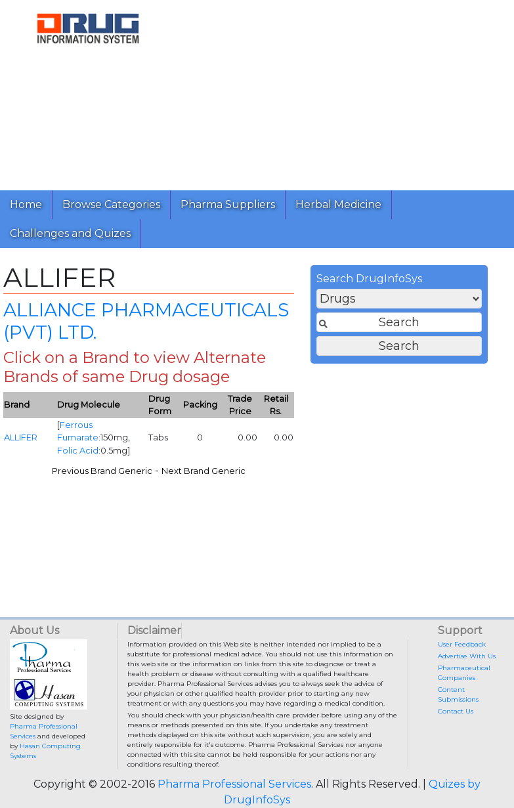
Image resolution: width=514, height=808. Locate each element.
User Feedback (462, 644)
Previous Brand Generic (102, 471)
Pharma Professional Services (234, 784)
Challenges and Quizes (70, 233)
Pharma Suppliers (228, 204)
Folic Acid (77, 451)
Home (26, 204)
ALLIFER (20, 437)
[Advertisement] (340, 92)
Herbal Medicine (338, 204)
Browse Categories (111, 204)
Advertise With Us (467, 656)
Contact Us (455, 711)
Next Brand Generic (203, 471)
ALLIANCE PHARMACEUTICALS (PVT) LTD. (146, 321)
